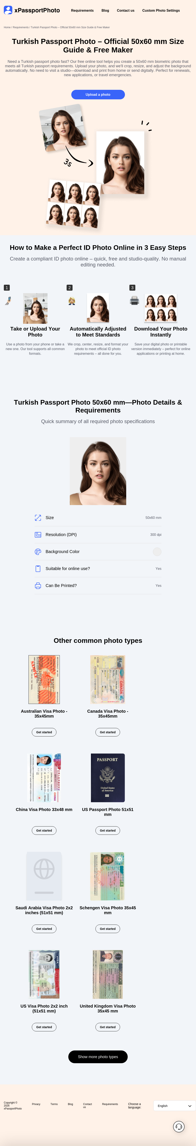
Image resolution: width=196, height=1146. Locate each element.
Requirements (82, 10)
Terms (54, 1104)
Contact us (125, 10)
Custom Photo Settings (161, 10)
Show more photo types (98, 1057)
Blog (105, 10)
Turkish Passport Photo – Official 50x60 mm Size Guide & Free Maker (70, 27)
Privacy (36, 1104)
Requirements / (22, 27)
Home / (8, 27)
